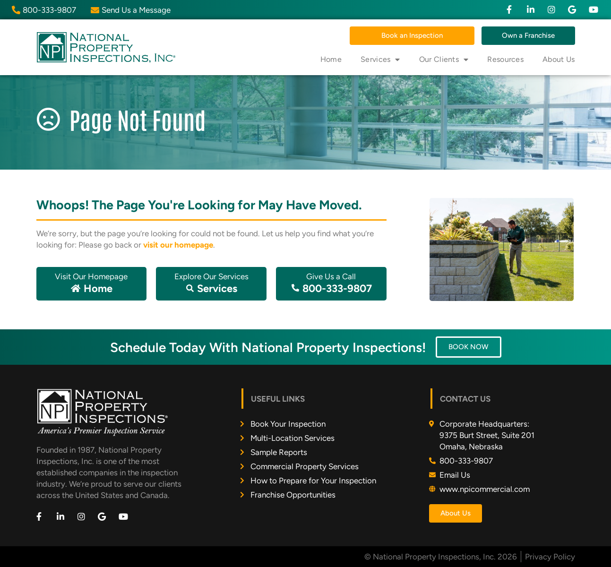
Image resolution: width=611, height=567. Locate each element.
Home (331, 59)
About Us (558, 59)
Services (380, 59)
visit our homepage (178, 244)
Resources (505, 59)
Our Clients (444, 59)
